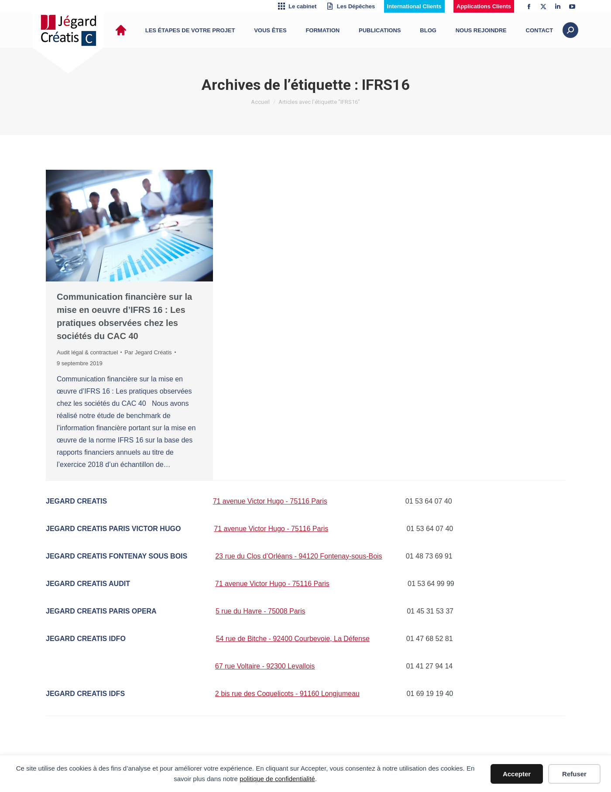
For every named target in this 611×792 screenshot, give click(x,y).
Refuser (574, 774)
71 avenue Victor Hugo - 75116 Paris (270, 501)
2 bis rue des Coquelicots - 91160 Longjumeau (287, 693)
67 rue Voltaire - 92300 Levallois (265, 666)
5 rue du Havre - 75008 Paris (260, 611)
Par (148, 352)
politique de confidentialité (277, 778)
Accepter (517, 774)
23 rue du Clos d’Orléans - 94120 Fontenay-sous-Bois (298, 556)
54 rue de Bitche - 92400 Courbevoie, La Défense (293, 638)
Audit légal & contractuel (87, 352)
